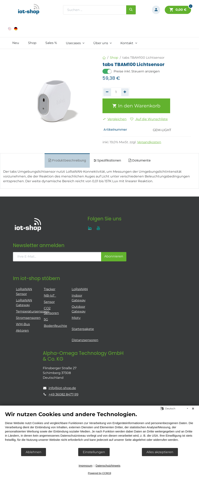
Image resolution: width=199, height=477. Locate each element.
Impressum (85, 465)
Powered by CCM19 (99, 473)
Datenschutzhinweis (108, 465)
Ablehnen (33, 452)
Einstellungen (94, 452)
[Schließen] (193, 409)
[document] (99, 429)
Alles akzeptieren (159, 452)
